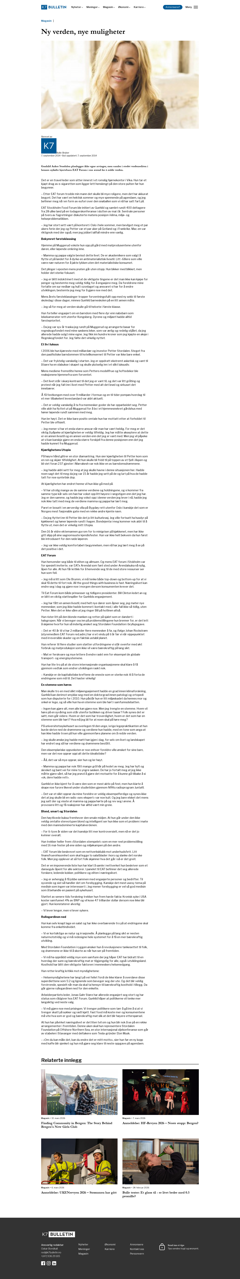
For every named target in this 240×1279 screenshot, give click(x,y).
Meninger (92, 7)
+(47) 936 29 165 (50, 1256)
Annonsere (136, 1244)
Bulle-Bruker (62, 152)
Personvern (137, 1254)
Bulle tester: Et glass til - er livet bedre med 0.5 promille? (155, 1194)
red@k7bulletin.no (51, 1252)
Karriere (139, 7)
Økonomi (123, 7)
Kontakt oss (137, 1249)
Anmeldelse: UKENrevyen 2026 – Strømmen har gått (79, 1192)
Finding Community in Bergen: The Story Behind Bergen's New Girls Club (76, 1125)
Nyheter (76, 7)
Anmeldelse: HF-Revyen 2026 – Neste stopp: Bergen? (160, 1123)
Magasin (108, 7)
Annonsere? (172, 7)
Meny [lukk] (192, 7)
